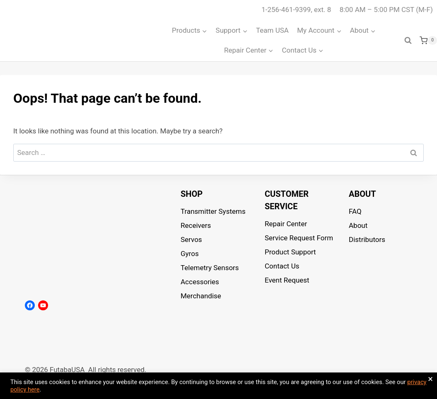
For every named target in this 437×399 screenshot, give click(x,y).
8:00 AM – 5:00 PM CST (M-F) (386, 9)
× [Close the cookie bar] (430, 379)
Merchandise (201, 296)
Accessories (200, 282)
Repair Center (286, 224)
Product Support (290, 252)
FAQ (355, 211)
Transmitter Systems (213, 211)
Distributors (367, 239)
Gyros (190, 253)
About (358, 225)
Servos (191, 239)
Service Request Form (299, 238)
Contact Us (282, 266)
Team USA (272, 30)
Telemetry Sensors (210, 268)
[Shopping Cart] (428, 40)
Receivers (196, 225)
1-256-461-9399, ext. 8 (296, 9)
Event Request (287, 280)
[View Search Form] (408, 40)
